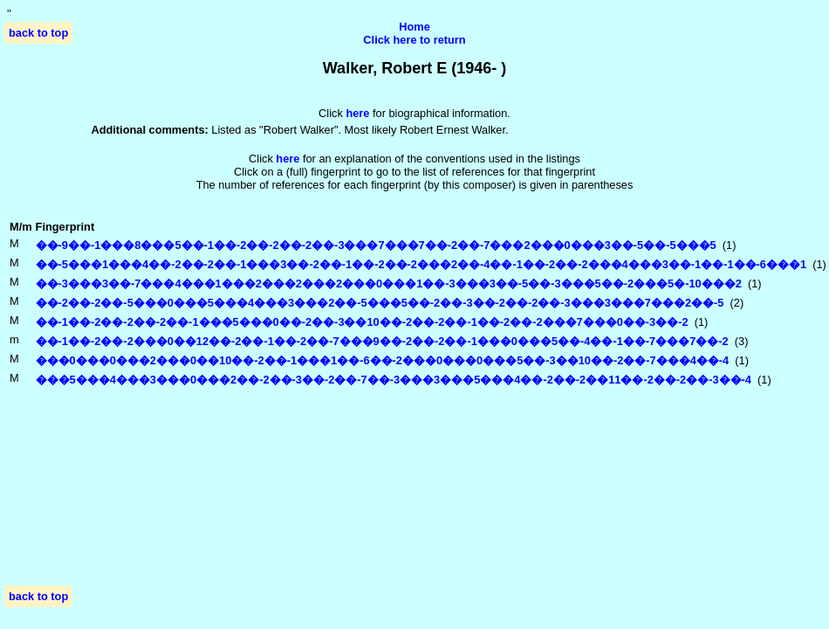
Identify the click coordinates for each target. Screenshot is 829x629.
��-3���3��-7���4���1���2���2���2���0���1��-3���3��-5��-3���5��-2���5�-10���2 (389, 283)
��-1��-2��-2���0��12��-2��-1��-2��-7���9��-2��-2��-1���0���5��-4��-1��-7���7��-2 (382, 341)
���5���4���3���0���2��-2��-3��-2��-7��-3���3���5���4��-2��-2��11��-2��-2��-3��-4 (393, 379)
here (287, 158)
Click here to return (414, 39)
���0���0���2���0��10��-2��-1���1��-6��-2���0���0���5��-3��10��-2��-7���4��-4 (383, 360)
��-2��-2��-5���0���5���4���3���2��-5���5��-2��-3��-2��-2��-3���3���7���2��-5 (380, 302)
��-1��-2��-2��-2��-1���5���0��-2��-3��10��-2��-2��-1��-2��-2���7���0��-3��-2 (362, 321)
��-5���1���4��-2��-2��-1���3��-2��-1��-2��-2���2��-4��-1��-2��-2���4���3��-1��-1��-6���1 (421, 264)
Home (414, 26)
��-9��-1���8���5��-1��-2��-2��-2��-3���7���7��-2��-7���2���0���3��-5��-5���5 (376, 245)
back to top (38, 32)
